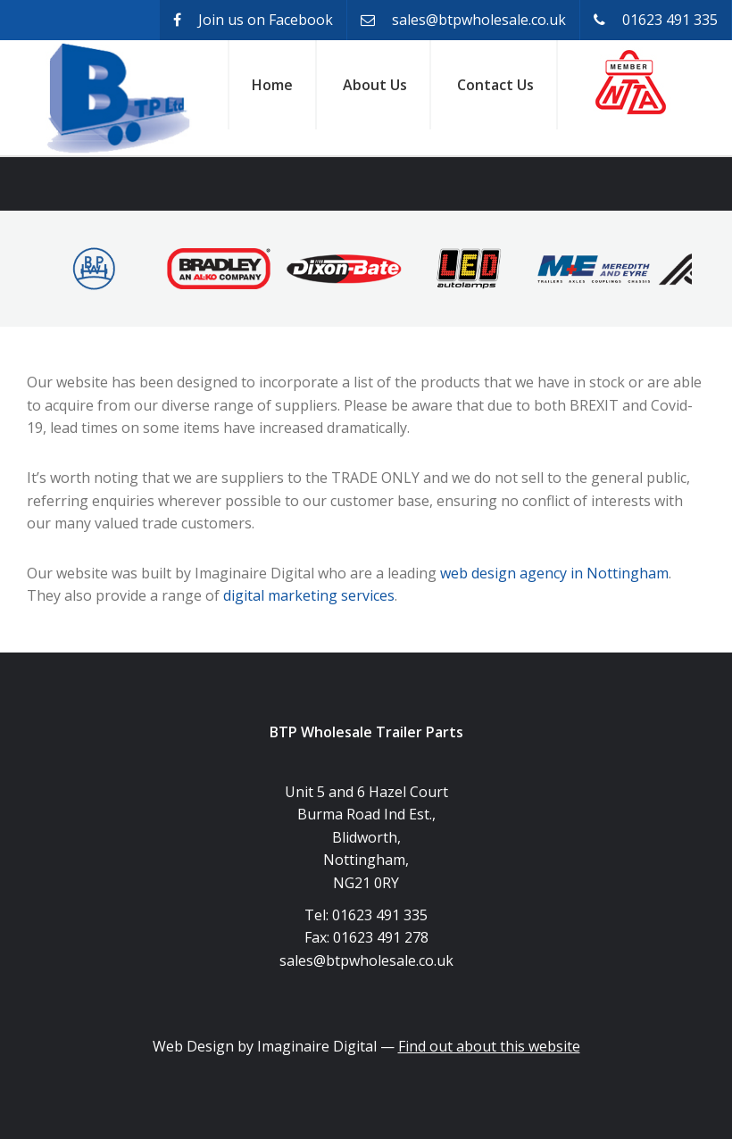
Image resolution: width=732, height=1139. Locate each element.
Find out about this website (489, 1046)
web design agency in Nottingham (554, 573)
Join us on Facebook (253, 19)
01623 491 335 (656, 19)
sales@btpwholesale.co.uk (463, 19)
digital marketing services (309, 595)
